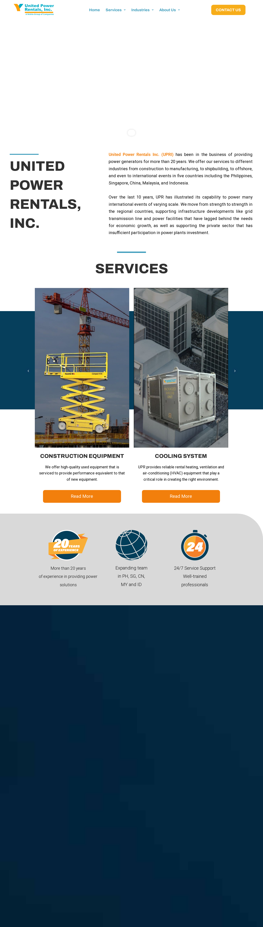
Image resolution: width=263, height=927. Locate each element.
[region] (131, 81)
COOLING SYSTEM (181, 456)
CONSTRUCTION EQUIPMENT (82, 456)
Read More (82, 496)
